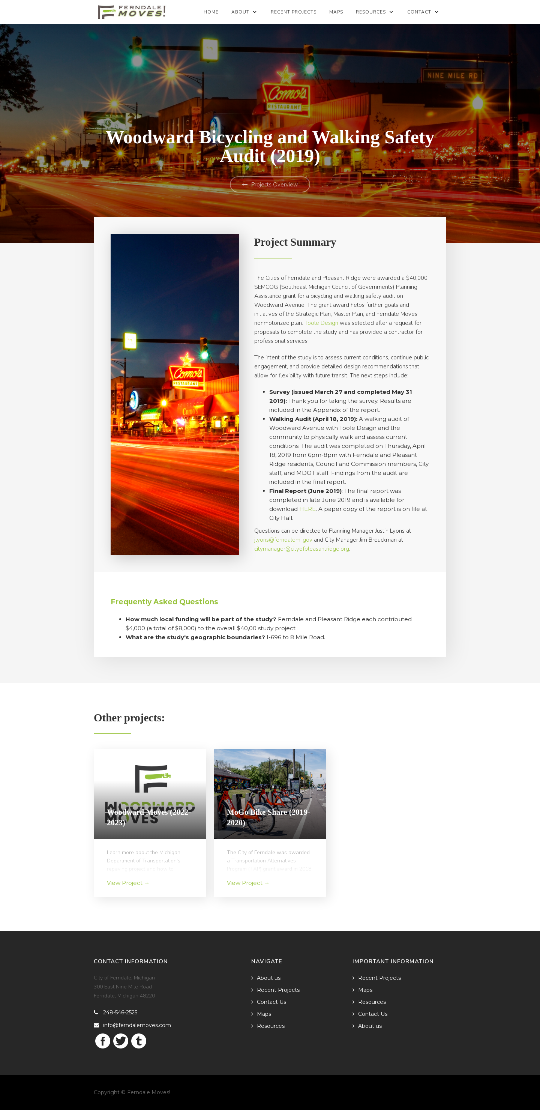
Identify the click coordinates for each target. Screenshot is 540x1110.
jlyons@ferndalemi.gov (283, 540)
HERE (307, 508)
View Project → (128, 882)
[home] (132, 10)
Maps (336, 12)
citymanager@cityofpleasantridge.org (301, 549)
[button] (244, 12)
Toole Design (321, 323)
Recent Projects (293, 12)
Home (211, 12)
